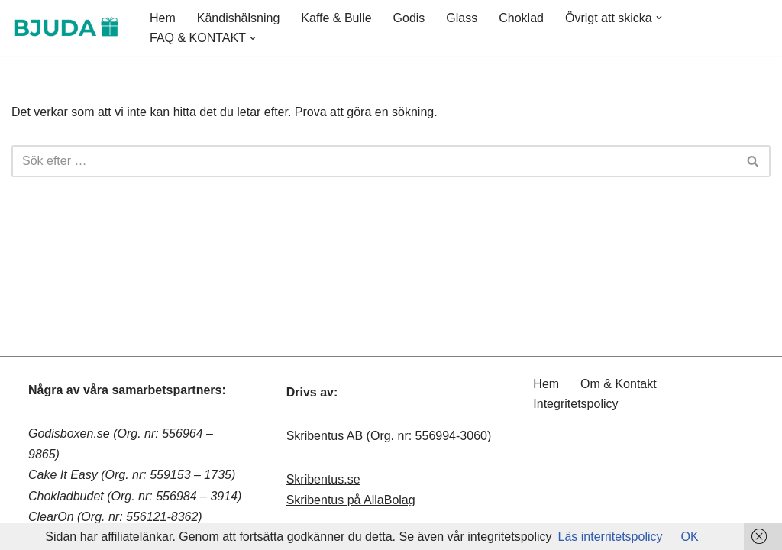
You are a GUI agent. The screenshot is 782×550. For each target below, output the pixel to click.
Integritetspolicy (575, 403)
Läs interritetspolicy (610, 536)
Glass (461, 17)
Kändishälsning (238, 17)
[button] (659, 18)
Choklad (521, 17)
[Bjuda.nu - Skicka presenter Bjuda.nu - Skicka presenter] (67, 28)
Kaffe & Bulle (336, 17)
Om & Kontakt (618, 383)
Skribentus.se (323, 479)
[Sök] (373, 161)
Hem (163, 17)
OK (690, 536)
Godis (409, 17)
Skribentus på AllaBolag (350, 499)
